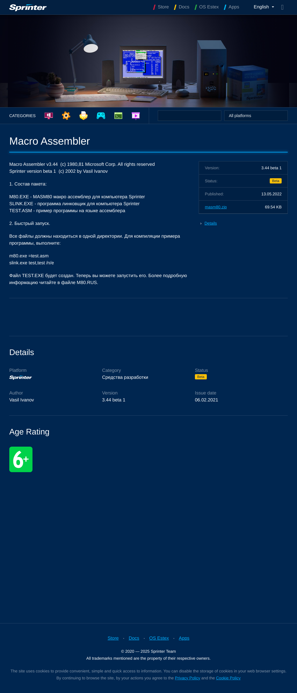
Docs (134, 638)
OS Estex (159, 638)
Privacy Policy (187, 678)
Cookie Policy (228, 678)
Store (113, 638)
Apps (184, 638)
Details (210, 223)
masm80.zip (216, 207)
